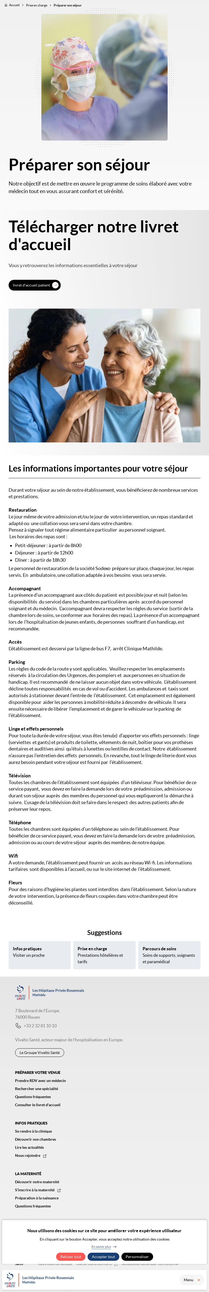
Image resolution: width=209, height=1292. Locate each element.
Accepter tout (103, 1257)
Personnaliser (137, 1257)
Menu (193, 1280)
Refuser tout (70, 1257)
